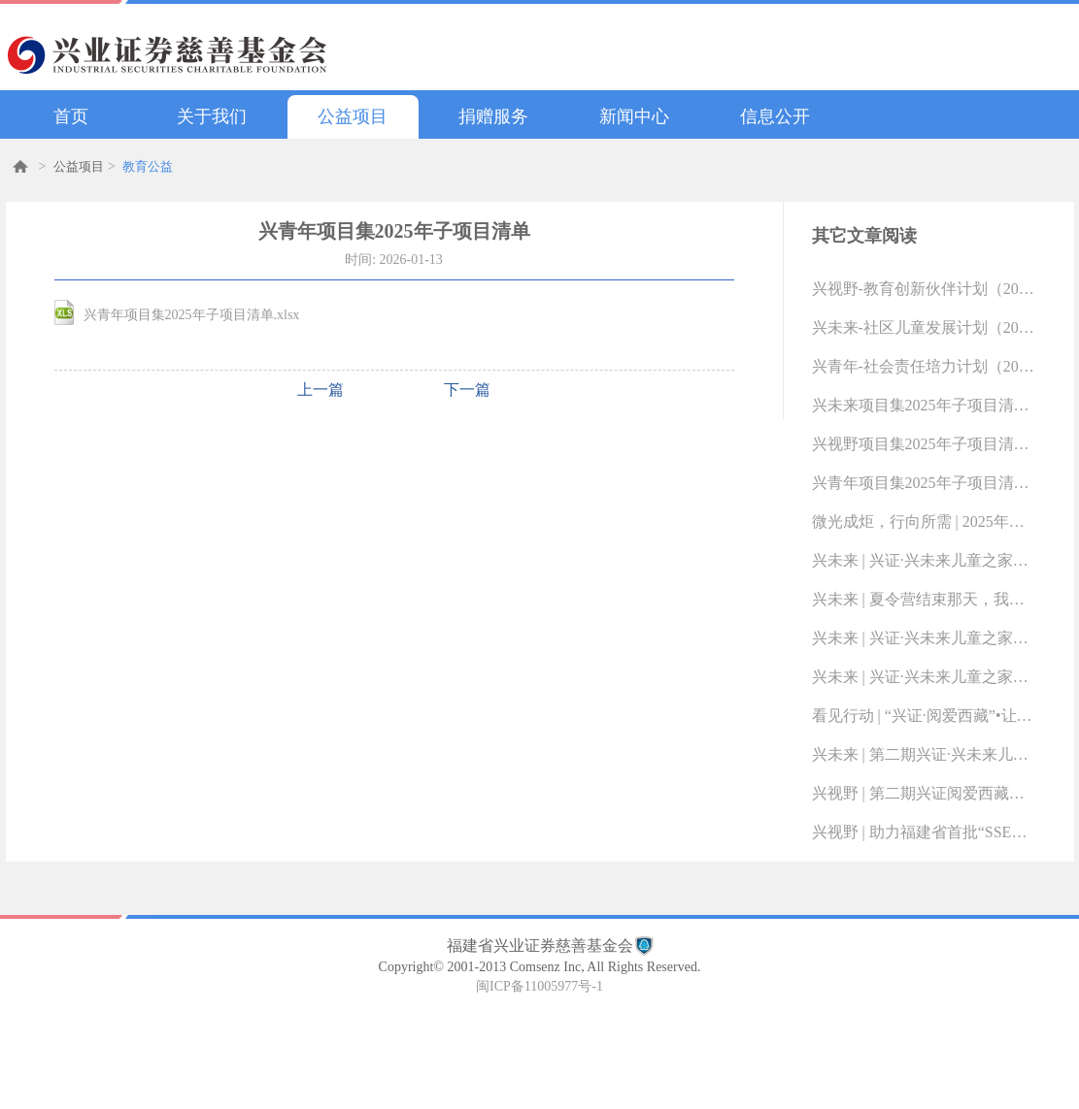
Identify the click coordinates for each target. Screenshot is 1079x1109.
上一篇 (320, 389)
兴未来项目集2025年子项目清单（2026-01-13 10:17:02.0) (923, 405)
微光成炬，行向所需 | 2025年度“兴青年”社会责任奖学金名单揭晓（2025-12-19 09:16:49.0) (923, 521)
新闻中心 (634, 116)
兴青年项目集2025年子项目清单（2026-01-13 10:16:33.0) (923, 482)
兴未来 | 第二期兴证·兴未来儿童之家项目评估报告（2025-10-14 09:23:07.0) (923, 754)
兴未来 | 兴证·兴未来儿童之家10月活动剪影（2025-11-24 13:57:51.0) (923, 638)
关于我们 (212, 116)
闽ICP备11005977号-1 (539, 986)
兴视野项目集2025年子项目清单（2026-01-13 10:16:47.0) (923, 444)
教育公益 (147, 166)
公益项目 (353, 116)
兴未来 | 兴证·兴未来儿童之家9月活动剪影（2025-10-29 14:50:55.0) (923, 677)
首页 (70, 116)
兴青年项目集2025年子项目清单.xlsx (192, 315)
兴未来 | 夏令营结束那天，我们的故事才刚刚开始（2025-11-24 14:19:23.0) (923, 599)
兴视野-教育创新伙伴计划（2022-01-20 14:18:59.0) (923, 288)
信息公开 (775, 116)
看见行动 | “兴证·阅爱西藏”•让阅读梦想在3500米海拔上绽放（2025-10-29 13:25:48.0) (923, 715)
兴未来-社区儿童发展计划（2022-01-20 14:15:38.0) (923, 327)
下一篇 (467, 389)
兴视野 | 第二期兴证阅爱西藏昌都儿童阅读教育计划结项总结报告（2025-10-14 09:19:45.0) (923, 793)
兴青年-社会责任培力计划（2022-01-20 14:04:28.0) (923, 366)
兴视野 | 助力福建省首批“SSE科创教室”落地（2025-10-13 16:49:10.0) (923, 832)
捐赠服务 (493, 116)
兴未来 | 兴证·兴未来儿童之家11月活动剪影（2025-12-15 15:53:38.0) (923, 560)
